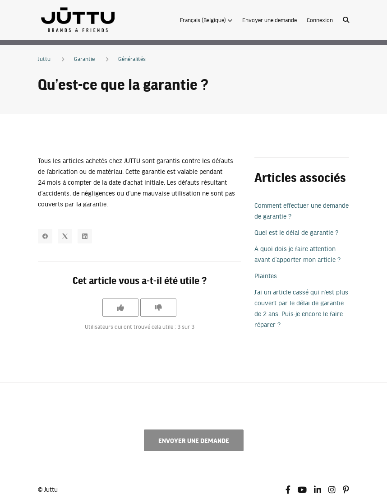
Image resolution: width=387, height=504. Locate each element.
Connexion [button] (320, 20)
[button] (206, 20)
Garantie (84, 59)
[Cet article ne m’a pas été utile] (158, 308)
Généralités (132, 59)
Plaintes (265, 275)
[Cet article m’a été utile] (120, 308)
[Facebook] (45, 236)
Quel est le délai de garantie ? (296, 232)
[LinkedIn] (85, 236)
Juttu (44, 59)
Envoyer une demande (269, 20)
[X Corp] (65, 236)
